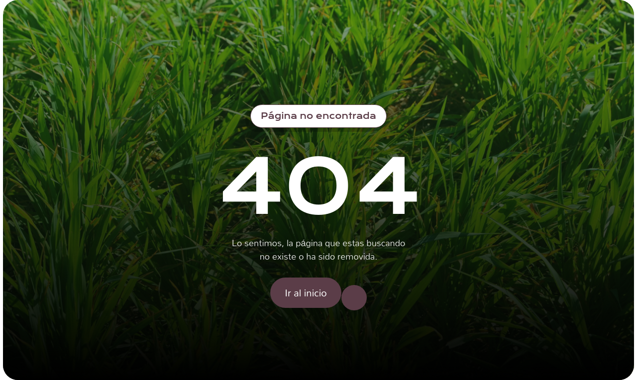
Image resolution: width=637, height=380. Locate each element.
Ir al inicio (305, 292)
